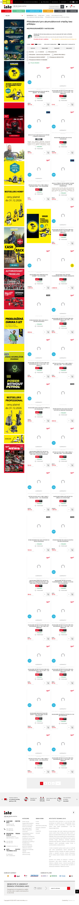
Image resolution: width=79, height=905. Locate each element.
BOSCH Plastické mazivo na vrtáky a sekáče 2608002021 (38, 135)
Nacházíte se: (30, 15)
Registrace (55, 2)
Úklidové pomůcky (27, 825)
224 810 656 (9, 841)
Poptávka (38, 831)
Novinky (7, 11)
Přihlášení (45, 2)
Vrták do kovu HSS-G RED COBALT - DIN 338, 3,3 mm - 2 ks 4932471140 (38, 759)
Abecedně (69, 48)
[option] (13, 799)
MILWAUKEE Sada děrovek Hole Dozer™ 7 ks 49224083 (39, 275)
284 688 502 (9, 829)
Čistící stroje (25, 821)
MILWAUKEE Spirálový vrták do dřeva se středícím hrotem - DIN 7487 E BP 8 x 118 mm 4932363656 (39, 582)
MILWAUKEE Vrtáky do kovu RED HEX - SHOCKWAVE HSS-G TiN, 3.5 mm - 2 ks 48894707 (63, 231)
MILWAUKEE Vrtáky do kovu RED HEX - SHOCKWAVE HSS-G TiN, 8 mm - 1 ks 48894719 (63, 759)
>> (58, 783)
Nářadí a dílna (35, 11)
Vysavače (25, 831)
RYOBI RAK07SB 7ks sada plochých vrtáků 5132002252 (63, 540)
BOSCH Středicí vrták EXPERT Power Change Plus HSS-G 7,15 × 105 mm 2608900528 (63, 185)
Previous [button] (2, 799)
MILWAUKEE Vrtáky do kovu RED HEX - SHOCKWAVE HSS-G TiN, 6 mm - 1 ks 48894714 (39, 364)
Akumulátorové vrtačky (57, 15)
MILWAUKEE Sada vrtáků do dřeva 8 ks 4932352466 (39, 408)
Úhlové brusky (26, 854)
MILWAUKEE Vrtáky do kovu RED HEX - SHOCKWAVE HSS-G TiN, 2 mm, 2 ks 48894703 (39, 626)
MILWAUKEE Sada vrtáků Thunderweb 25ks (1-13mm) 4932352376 (63, 275)
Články (37, 823)
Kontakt (38, 833)
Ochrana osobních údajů (41, 828)
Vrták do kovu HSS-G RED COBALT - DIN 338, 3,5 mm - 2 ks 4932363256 (38, 185)
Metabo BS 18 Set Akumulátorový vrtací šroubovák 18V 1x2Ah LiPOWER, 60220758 (55, 35)
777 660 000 (9, 830)
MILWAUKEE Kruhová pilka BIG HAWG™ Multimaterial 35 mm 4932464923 (39, 714)
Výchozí (33, 48)
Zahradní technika (27, 839)
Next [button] (77, 799)
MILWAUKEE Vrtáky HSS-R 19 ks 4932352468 (63, 138)
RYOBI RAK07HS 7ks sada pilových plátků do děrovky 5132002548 (63, 409)
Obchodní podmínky (41, 825)
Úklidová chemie (27, 847)
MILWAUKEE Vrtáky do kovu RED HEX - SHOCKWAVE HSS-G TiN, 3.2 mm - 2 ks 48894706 (39, 671)
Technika (20, 11)
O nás (37, 821)
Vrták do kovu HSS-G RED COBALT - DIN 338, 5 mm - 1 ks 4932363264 (63, 364)
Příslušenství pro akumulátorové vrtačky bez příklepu (57, 17)
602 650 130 (9, 842)
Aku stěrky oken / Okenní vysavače (27, 829)
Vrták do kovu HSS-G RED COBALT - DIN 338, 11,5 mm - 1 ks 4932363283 (38, 497)
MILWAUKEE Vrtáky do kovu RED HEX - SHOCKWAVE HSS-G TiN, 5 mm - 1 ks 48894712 (63, 320)
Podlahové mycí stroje (28, 838)
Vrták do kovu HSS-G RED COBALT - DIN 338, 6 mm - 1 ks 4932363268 (63, 452)
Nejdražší (56, 48)
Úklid (49, 11)
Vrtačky (48, 15)
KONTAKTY (63, 2)
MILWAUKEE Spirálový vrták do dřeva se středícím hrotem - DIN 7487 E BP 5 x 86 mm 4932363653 (39, 453)
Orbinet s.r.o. (71, 900)
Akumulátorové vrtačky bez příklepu (35, 17)
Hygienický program (27, 823)
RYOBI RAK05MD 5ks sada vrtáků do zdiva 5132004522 (38, 540)
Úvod (35, 15)
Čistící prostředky (27, 826)
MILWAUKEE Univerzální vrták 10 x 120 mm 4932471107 (63, 715)
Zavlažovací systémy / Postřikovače (28, 842)
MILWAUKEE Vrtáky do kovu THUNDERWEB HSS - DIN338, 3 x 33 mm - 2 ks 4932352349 (63, 582)
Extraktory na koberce (28, 836)
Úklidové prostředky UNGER (27, 850)
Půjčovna (73, 11)
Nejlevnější (45, 48)
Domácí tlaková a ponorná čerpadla (27, 845)
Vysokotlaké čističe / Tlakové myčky (28, 834)
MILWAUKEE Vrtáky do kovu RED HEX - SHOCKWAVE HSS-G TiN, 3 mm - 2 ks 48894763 (63, 626)
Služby (61, 11)
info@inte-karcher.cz (12, 846)
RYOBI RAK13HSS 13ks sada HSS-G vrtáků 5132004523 (38, 320)
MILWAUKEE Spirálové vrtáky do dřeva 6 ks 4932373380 (63, 497)
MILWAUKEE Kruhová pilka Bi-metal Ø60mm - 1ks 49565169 (38, 92)
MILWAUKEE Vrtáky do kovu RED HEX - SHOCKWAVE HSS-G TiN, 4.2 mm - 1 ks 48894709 (63, 92)
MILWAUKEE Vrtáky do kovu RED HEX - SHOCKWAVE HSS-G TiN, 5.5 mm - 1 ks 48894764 (63, 671)
